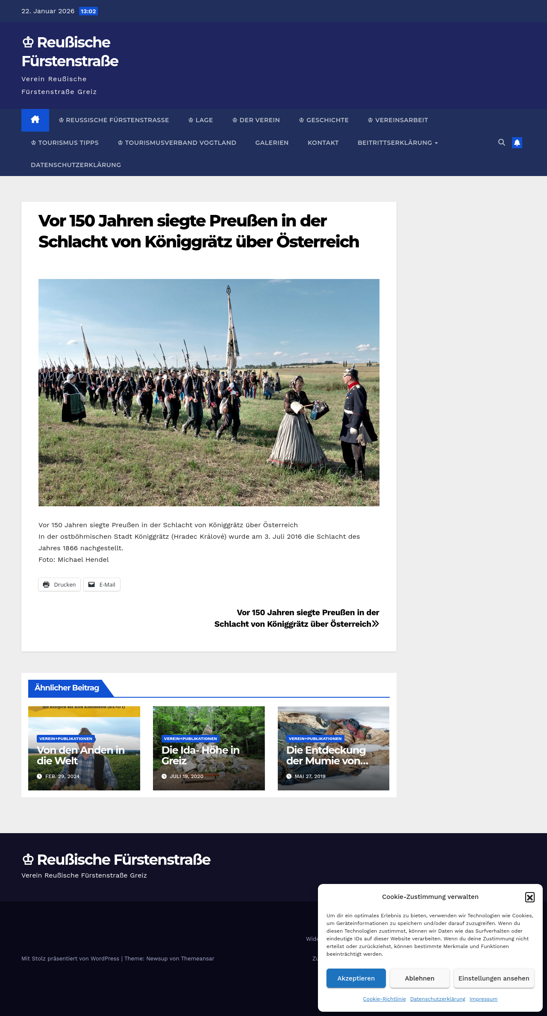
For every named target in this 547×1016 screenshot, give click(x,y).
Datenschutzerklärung (437, 999)
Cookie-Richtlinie (384, 999)
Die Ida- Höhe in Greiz (201, 755)
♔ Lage (200, 120)
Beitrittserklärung (396, 143)
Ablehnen (420, 978)
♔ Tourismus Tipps (65, 143)
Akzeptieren (356, 978)
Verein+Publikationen (65, 738)
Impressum (484, 999)
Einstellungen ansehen (494, 978)
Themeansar (198, 958)
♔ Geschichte (324, 120)
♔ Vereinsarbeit (398, 120)
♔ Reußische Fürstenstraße (114, 120)
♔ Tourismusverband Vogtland (177, 143)
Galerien (271, 143)
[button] (530, 897)
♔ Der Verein (256, 120)
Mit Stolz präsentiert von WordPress (71, 958)
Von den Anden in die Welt (81, 755)
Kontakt (323, 143)
